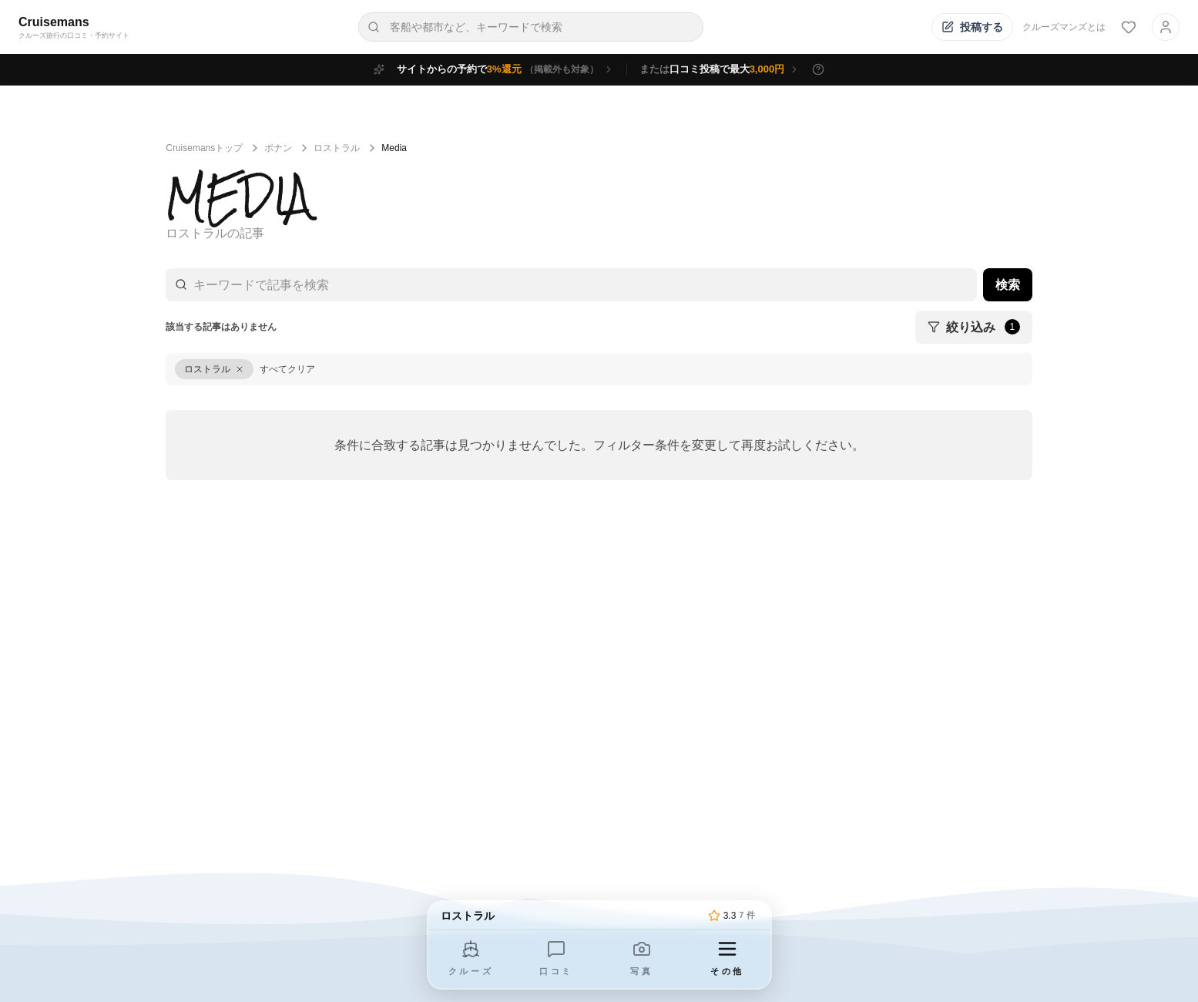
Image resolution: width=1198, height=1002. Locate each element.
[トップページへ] (571, 915)
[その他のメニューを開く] (727, 959)
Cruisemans (53, 22)
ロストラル (337, 148)
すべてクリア (287, 369)
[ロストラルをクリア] (214, 369)
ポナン (278, 148)
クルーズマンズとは (1064, 27)
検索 (1007, 284)
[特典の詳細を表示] (818, 69)
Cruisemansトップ (204, 148)
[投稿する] (972, 27)
